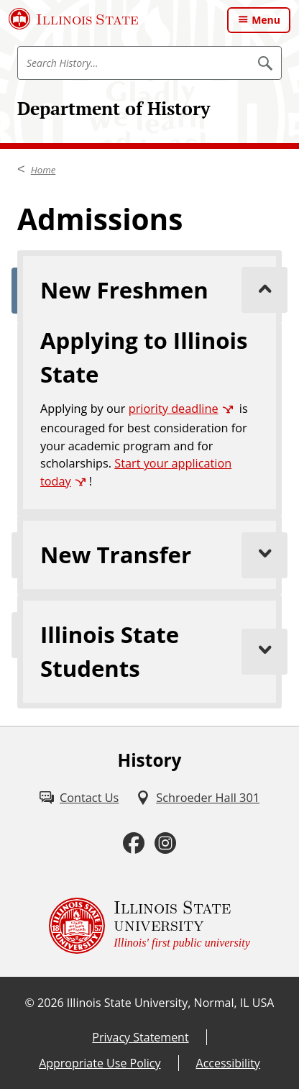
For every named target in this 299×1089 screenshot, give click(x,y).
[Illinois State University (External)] (74, 19)
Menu (266, 20)
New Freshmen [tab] (161, 290)
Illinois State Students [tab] (161, 651)
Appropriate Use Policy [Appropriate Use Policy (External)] (99, 1063)
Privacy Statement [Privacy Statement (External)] (140, 1037)
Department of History (113, 108)
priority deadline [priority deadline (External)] (173, 408)
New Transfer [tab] (161, 555)
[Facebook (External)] (134, 843)
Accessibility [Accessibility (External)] (228, 1063)
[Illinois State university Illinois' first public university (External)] (149, 926)
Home (43, 169)
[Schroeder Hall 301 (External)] (197, 797)
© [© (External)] (29, 1003)
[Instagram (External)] (165, 843)
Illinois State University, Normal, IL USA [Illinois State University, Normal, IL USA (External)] (171, 1003)
